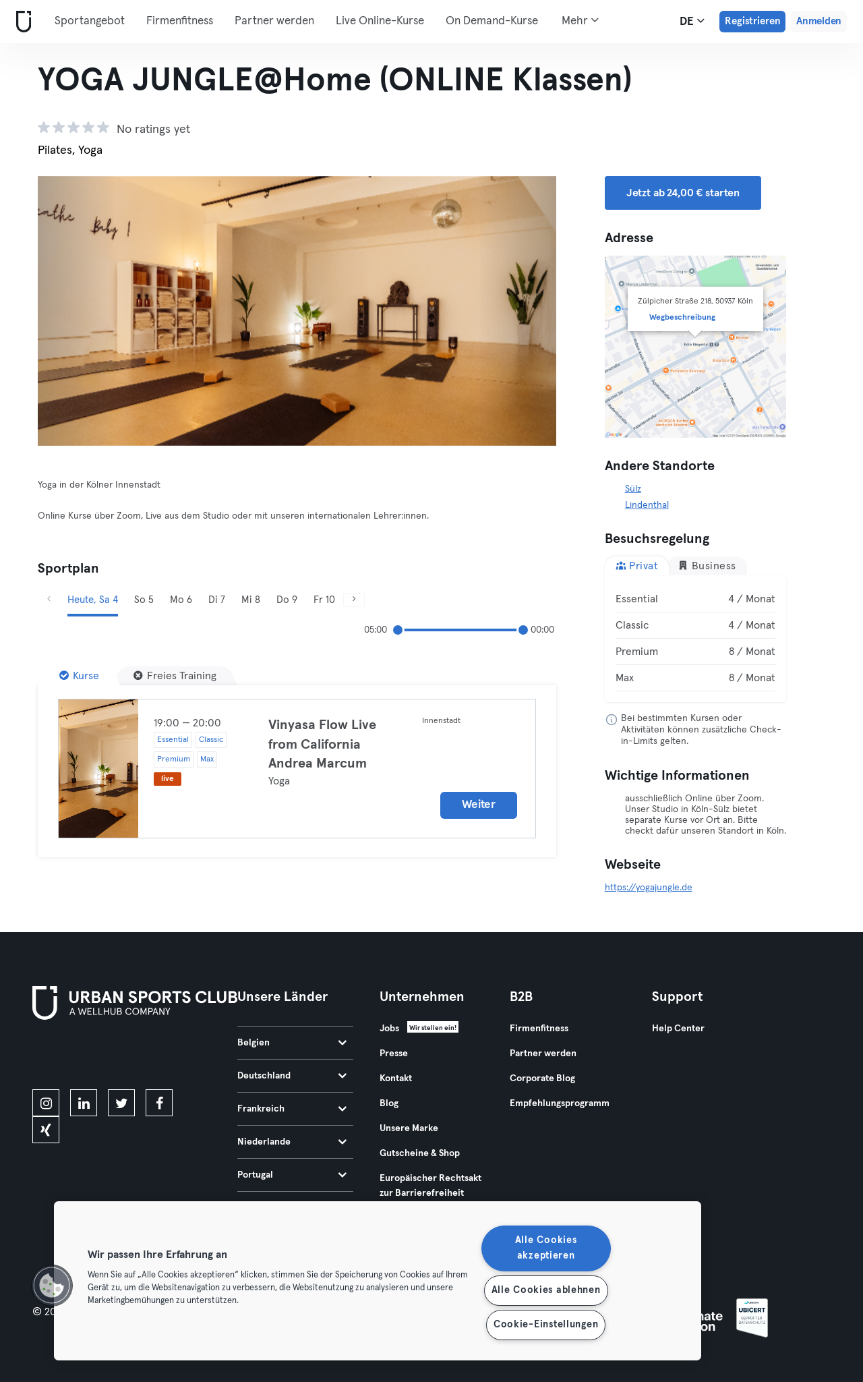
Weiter (478, 805)
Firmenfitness (179, 21)
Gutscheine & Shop (420, 1153)
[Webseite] (21, 22)
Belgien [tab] (292, 1043)
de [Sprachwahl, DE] (692, 21)
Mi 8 (250, 600)
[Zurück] (76, 311)
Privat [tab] (637, 565)
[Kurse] (79, 675)
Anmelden (818, 21)
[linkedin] (83, 1102)
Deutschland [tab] (292, 1076)
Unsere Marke (409, 1128)
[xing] (45, 1129)
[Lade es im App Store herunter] (77, 1056)
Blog (389, 1103)
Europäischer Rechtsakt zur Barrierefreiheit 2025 (430, 1193)
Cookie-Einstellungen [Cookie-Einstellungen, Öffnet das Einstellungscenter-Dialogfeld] (546, 1324)
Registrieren (752, 21)
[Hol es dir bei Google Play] (176, 1056)
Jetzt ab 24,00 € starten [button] (683, 193)
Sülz (633, 489)
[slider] (398, 630)
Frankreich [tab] (292, 1109)
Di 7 (216, 600)
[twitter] (121, 1102)
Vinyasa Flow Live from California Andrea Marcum (322, 744)
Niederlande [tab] (292, 1142)
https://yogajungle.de (648, 887)
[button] (51, 1285)
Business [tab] (707, 565)
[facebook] (159, 1102)
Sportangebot (90, 21)
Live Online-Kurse (380, 21)
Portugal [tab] (292, 1175)
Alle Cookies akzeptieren (546, 1248)
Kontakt (396, 1078)
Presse (394, 1053)
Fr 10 (324, 600)
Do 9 (286, 600)
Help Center (678, 1028)
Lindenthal (647, 505)
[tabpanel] (696, 638)
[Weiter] (517, 311)
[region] (377, 1280)
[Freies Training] (175, 675)
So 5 (144, 600)
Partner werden (274, 21)
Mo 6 (181, 600)
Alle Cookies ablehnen (546, 1290)
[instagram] (45, 1102)
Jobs (389, 1028)
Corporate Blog (542, 1078)
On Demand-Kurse (492, 21)
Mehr (580, 20)
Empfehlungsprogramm (559, 1103)
